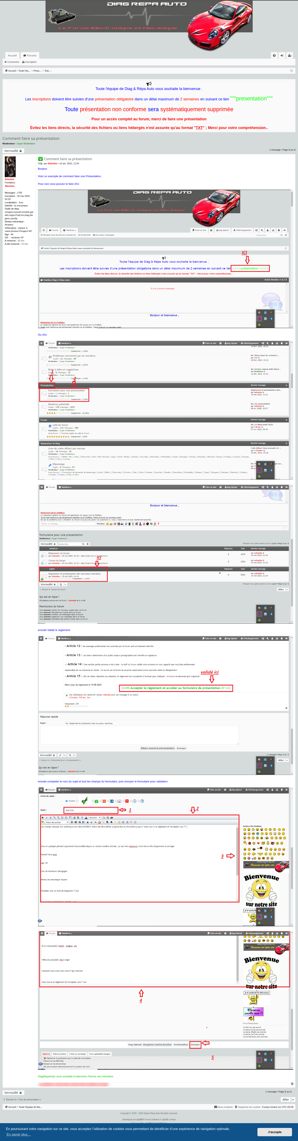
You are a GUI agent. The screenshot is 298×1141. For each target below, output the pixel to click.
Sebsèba (9, 179)
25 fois (24, 244)
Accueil (12, 55)
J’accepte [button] (275, 1132)
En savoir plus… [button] (19, 1134)
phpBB (139, 1119)
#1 (39, 163)
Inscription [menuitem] (290, 56)
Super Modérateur (26, 143)
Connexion (13, 62)
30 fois (21, 240)
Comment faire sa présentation (31, 138)
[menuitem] (274, 55)
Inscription (31, 62)
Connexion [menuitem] (283, 56)
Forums (32, 55)
